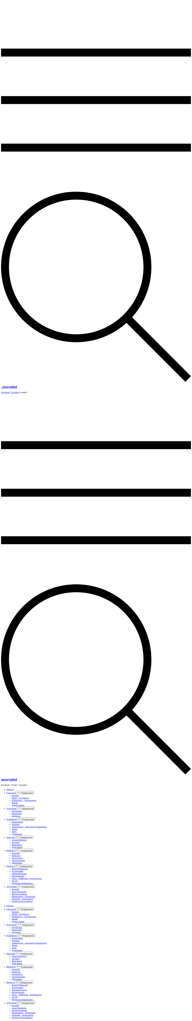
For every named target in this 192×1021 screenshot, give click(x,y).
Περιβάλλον (11, 819)
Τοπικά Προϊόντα (19, 840)
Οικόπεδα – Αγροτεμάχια (22, 899)
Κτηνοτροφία (17, 871)
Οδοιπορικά (17, 863)
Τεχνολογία (11, 808)
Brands (15, 803)
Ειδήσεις (10, 789)
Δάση (14, 831)
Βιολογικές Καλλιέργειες (22, 883)
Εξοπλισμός (17, 811)
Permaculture (17, 822)
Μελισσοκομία (18, 876)
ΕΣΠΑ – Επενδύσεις (20, 798)
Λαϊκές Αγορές (18, 805)
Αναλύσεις (16, 816)
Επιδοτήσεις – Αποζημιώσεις (24, 800)
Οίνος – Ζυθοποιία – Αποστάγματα (27, 878)
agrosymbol (9, 779)
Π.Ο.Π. (15, 881)
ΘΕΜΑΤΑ (10, 850)
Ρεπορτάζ (16, 853)
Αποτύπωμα (17, 834)
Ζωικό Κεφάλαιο (19, 892)
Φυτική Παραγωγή (20, 869)
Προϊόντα (10, 866)
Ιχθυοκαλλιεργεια (19, 874)
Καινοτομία (17, 813)
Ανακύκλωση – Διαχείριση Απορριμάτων (29, 827)
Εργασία (15, 889)
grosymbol (9, 386)
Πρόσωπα (16, 856)
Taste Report (17, 847)
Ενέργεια (15, 824)
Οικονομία (10, 793)
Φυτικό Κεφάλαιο (19, 894)
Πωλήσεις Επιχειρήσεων (22, 901)
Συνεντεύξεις (17, 858)
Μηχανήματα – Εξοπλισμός (23, 896)
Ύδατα (14, 829)
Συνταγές (16, 842)
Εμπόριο (15, 795)
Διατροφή (10, 837)
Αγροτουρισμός (18, 860)
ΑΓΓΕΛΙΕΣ (11, 886)
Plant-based (17, 845)
